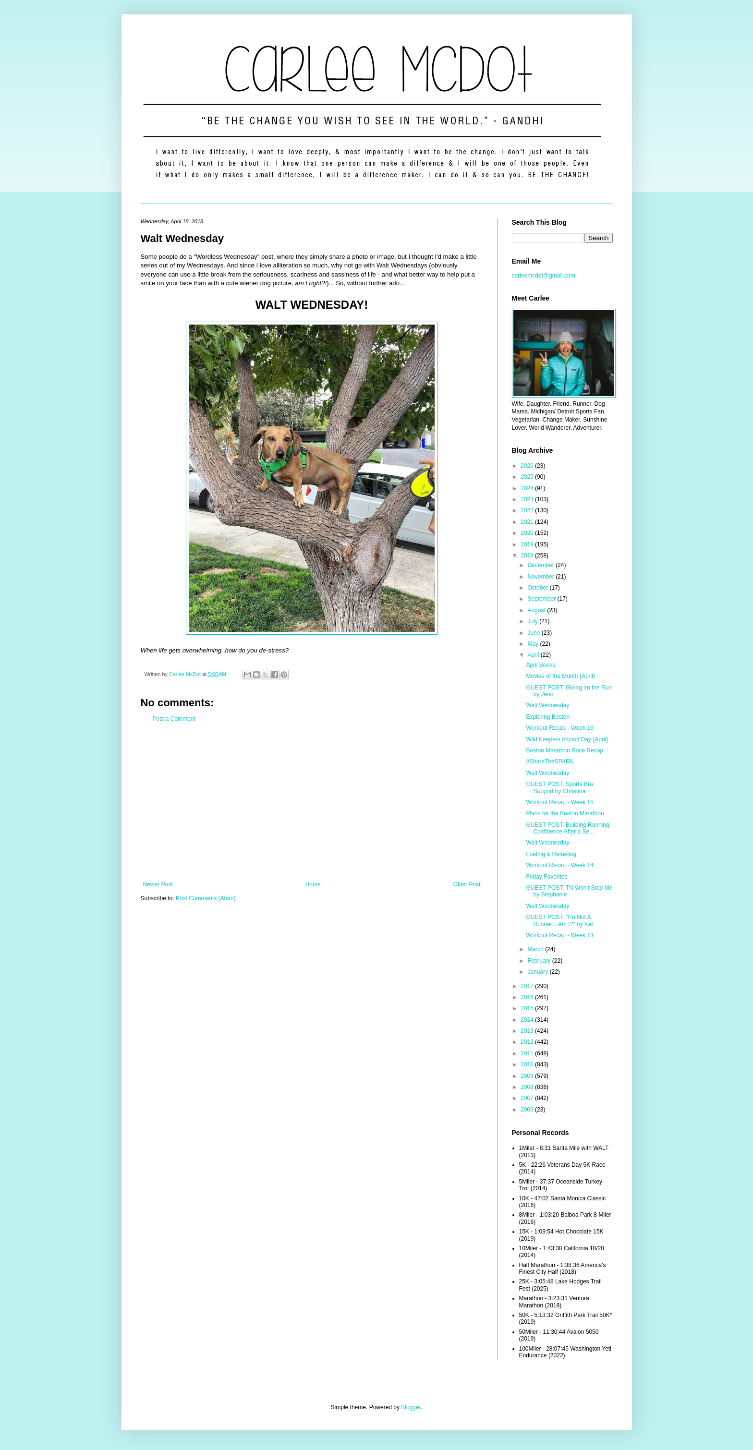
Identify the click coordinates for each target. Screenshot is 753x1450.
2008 (528, 1087)
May (533, 643)
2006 (528, 1109)
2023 (528, 499)
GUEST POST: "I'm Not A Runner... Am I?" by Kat (559, 920)
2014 (528, 1019)
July (533, 621)
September (542, 598)
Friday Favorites (546, 876)
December (541, 565)
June (534, 632)
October (538, 587)
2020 (528, 533)
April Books (540, 665)
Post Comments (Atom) (206, 898)
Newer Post (158, 884)
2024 (528, 488)
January (538, 971)
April (533, 655)
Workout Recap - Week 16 (559, 728)
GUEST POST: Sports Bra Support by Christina (559, 787)
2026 (528, 465)
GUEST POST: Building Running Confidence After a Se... (567, 828)
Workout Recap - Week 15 (559, 802)
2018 (528, 555)
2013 (528, 1030)
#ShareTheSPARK (549, 761)
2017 (528, 986)
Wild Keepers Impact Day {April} (567, 739)
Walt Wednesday (547, 705)
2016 (528, 997)
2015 (528, 1008)
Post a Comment (174, 718)
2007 (528, 1098)
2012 (528, 1042)
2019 (528, 544)
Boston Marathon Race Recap (564, 750)
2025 (528, 476)
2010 (528, 1064)
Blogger (411, 1407)
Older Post (467, 884)
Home (313, 884)
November (541, 576)
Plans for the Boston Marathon (565, 813)
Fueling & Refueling (551, 854)
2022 (528, 510)
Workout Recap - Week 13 (559, 935)
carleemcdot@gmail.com (543, 275)
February (539, 960)
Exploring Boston (548, 716)
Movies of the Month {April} (560, 676)
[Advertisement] (312, 802)
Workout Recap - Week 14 (559, 865)
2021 (528, 522)
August (537, 610)
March (536, 949)
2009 (528, 1076)
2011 (528, 1053)
